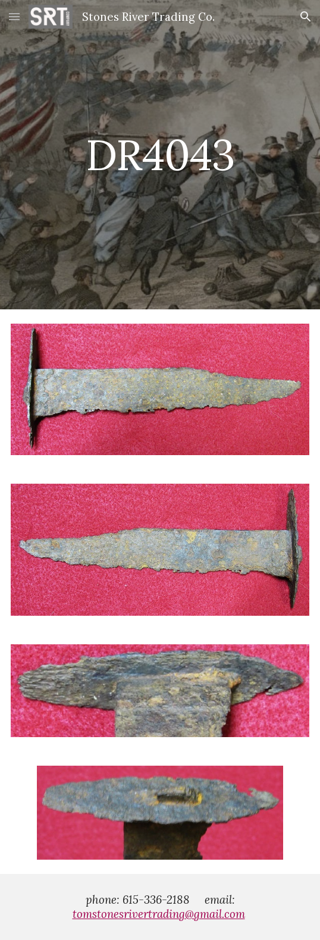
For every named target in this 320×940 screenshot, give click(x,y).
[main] (160, 155)
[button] (14, 16)
